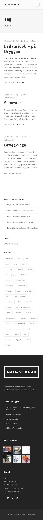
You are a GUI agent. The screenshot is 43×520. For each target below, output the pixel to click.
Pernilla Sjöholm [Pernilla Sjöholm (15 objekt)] (20, 323)
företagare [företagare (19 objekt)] (9, 291)
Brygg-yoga (15, 145)
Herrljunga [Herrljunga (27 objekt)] (9, 302)
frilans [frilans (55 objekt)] (8, 280)
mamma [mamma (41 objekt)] (18, 312)
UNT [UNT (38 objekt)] (25, 334)
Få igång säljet (11, 423)
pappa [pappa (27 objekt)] (8, 323)
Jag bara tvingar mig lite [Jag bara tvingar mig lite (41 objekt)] (23, 307)
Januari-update (24, 205)
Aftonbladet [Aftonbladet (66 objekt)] (9, 258)
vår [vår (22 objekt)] (27, 340)
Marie (9, 216)
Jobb (34, 41)
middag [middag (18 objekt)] (23, 318)
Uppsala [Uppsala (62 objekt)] (18, 340)
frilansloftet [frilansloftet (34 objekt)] (9, 285)
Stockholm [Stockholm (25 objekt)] (30, 329)
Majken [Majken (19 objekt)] (8, 312)
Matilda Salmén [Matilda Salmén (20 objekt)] (11, 318)
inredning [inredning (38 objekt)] (29, 302)
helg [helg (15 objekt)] (18, 291)
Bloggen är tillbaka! (13, 414)
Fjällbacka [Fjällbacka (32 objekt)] (24, 275)
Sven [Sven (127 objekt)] (7, 334)
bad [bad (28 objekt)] (19, 258)
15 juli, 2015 (9, 41)
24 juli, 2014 (9, 137)
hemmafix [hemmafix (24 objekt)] (28, 291)
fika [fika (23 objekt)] (7, 275)
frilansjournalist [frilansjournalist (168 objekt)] (20, 280)
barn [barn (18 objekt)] (26, 258)
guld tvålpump (12, 210)
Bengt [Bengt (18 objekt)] (15, 264)
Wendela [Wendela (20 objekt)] (8, 345)
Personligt (10, 98)
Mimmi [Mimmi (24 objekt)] (33, 318)
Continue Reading (14, 82)
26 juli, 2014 (9, 94)
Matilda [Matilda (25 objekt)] (28, 312)
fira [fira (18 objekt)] (14, 275)
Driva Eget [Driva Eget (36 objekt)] (9, 269)
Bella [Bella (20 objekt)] (7, 264)
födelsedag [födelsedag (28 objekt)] (21, 285)
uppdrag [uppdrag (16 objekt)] (8, 340)
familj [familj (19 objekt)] (30, 269)
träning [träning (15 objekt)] (16, 334)
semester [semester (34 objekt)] (8, 329)
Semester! (13, 102)
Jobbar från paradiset (23, 216)
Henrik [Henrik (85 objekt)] (8, 296)
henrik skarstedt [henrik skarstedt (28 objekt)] (20, 296)
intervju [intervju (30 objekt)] (8, 307)
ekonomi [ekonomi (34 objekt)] (20, 269)
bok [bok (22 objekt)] (23, 264)
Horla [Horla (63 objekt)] (19, 302)
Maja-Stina (23, 41)
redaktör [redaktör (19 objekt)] (32, 323)
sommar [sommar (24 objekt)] (19, 329)
